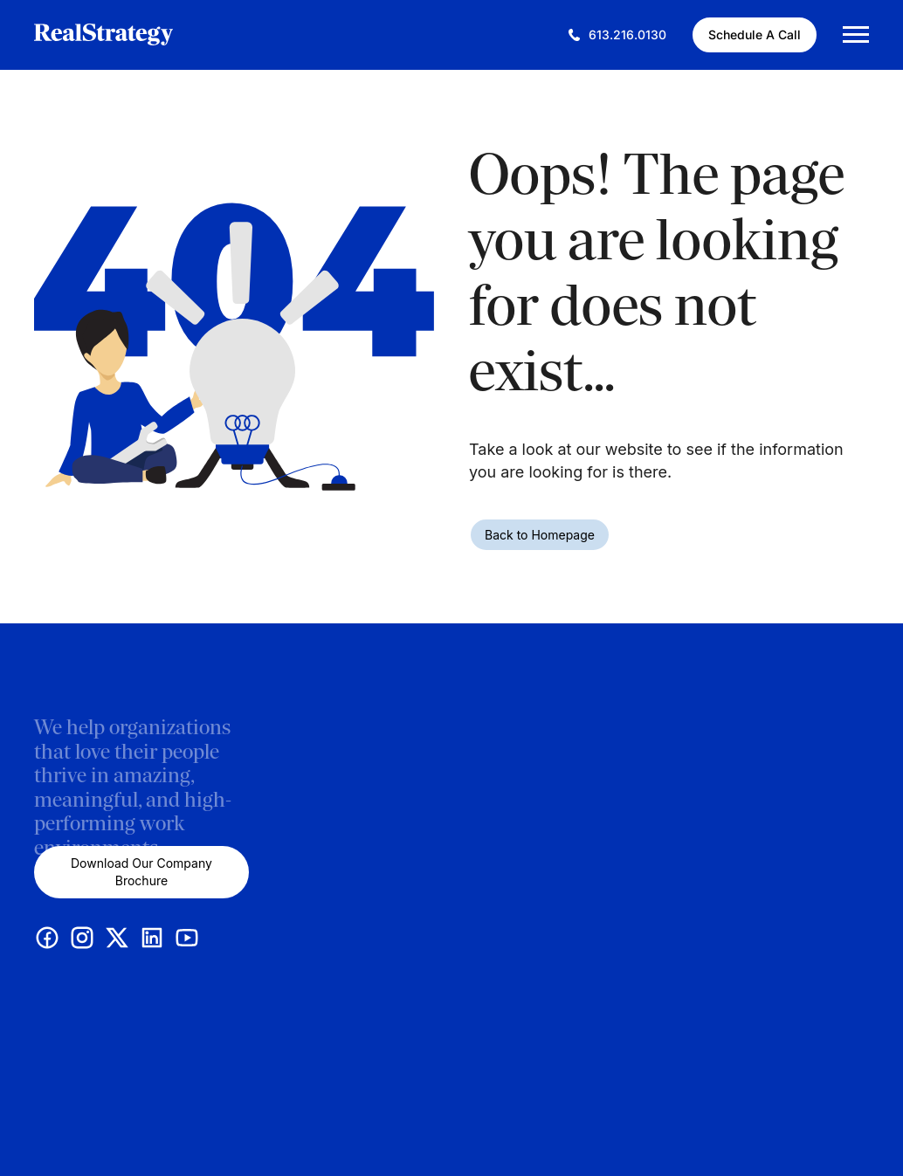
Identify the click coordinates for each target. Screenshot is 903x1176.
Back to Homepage (540, 534)
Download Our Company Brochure (141, 872)
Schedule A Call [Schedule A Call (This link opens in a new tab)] (754, 34)
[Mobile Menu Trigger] (856, 34)
